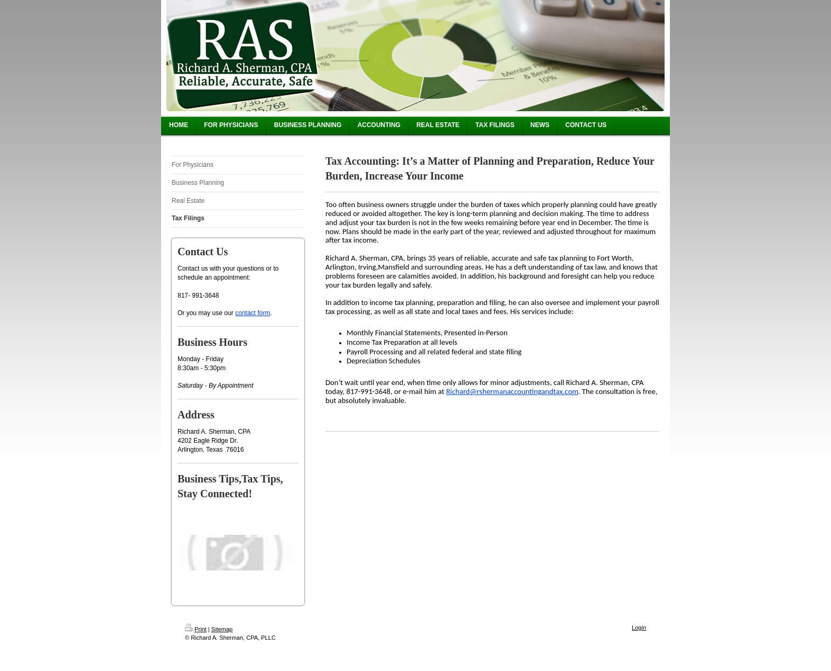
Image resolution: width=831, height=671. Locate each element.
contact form (252, 313)
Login (639, 627)
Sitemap (222, 629)
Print (196, 629)
